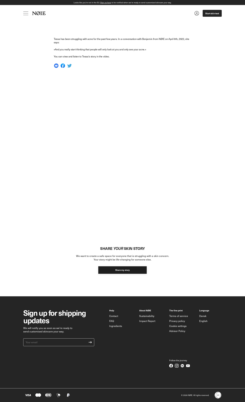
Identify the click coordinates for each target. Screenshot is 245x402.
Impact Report (147, 321)
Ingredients (115, 326)
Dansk (202, 316)
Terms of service (178, 316)
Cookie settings (178, 326)
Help (111, 310)
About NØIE (145, 310)
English (203, 321)
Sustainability (146, 316)
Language (204, 310)
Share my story (122, 269)
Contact (113, 316)
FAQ (111, 321)
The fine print (176, 310)
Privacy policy (177, 321)
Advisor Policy (177, 331)
